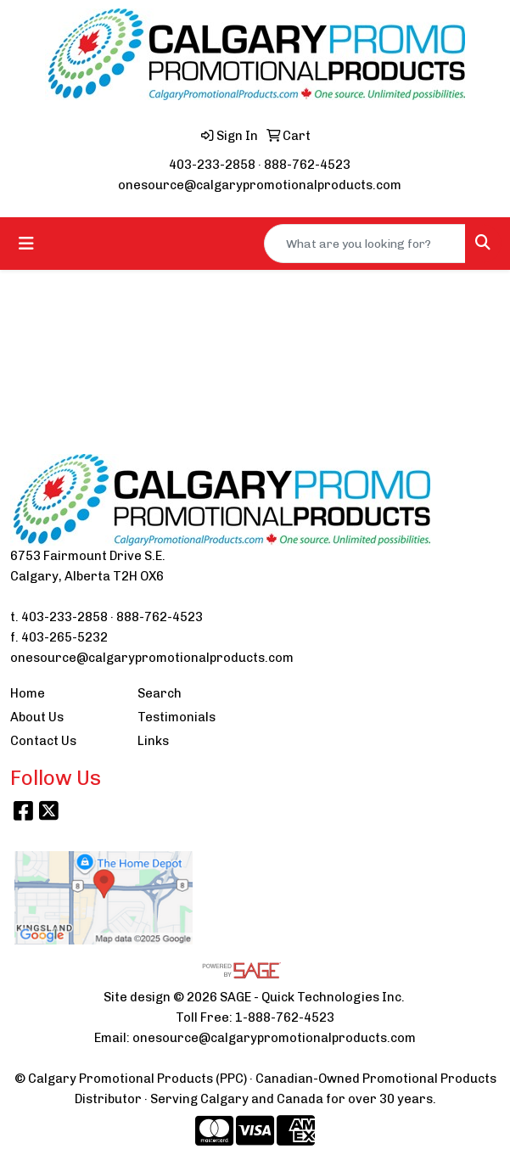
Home (27, 693)
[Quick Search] (365, 243)
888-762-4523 (307, 164)
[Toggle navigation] (26, 243)
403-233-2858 (212, 164)
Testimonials (176, 717)
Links (153, 740)
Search (159, 693)
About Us (37, 717)
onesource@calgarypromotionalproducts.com (259, 185)
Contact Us (43, 740)
